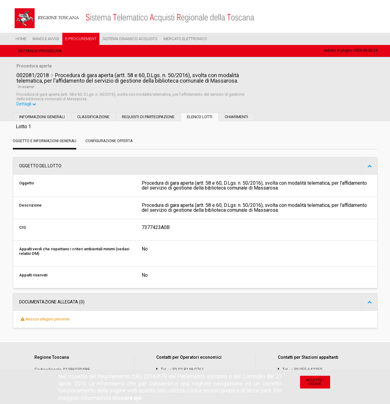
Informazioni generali (42, 117)
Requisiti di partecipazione (148, 117)
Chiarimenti (236, 117)
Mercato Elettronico (185, 38)
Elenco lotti (199, 117)
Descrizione (30, 206)
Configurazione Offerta (109, 141)
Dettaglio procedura (40, 51)
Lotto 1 (23, 127)
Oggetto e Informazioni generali (44, 141)
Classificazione (93, 117)
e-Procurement (80, 38)
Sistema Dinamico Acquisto (129, 38)
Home (21, 38)
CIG (22, 228)
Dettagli (26, 104)
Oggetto (26, 183)
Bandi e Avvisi (46, 38)
